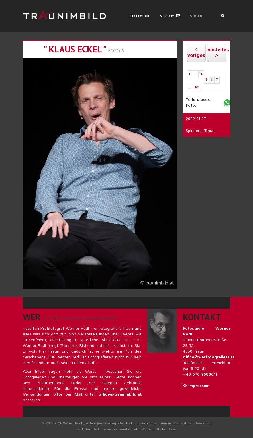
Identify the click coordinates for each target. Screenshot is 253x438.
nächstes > (216, 52)
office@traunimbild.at (120, 394)
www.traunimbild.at (121, 429)
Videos (170, 16)
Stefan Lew (166, 429)
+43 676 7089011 (200, 374)
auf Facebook (192, 423)
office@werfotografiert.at (208, 357)
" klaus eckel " (75, 49)
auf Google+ (88, 429)
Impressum (196, 386)
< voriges (196, 52)
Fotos (139, 16)
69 (197, 87)
